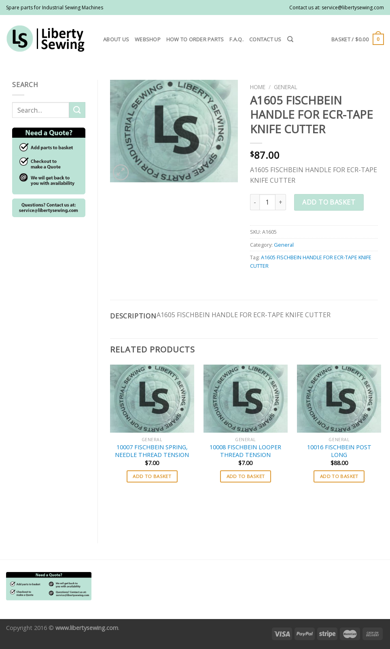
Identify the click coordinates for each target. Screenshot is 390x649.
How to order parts (195, 39)
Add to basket (328, 202)
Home (257, 87)
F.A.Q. (236, 39)
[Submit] (77, 110)
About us (116, 39)
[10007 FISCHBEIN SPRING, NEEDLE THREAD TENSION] (152, 399)
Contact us (265, 39)
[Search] (290, 39)
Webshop (148, 39)
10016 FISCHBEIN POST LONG (339, 451)
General (285, 87)
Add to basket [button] (152, 476)
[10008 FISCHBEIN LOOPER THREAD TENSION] (245, 399)
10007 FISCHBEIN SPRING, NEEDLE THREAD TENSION (152, 451)
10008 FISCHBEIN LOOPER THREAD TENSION (245, 451)
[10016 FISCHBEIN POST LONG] (339, 399)
